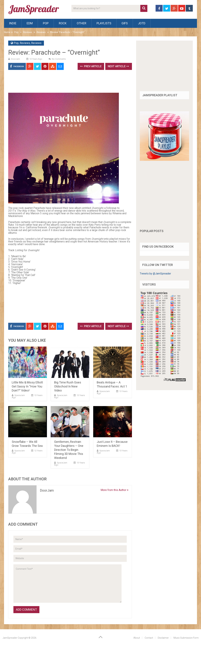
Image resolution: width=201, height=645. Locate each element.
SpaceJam (19, 395)
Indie (12, 23)
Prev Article (91, 66)
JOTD (141, 23)
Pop (46, 23)
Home (7, 32)
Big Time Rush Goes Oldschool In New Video (67, 386)
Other (81, 23)
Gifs (125, 23)
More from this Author (114, 490)
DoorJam (15, 59)
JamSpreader (10, 637)
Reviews (27, 32)
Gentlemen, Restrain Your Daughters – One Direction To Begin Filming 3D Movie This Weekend (68, 450)
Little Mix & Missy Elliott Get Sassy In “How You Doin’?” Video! (27, 386)
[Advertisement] (69, 82)
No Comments (59, 59)
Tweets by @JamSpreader (155, 273)
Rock (63, 23)
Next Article (118, 66)
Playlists (104, 23)
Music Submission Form (186, 637)
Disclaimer (163, 637)
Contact (149, 637)
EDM (30, 23)
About (136, 637)
